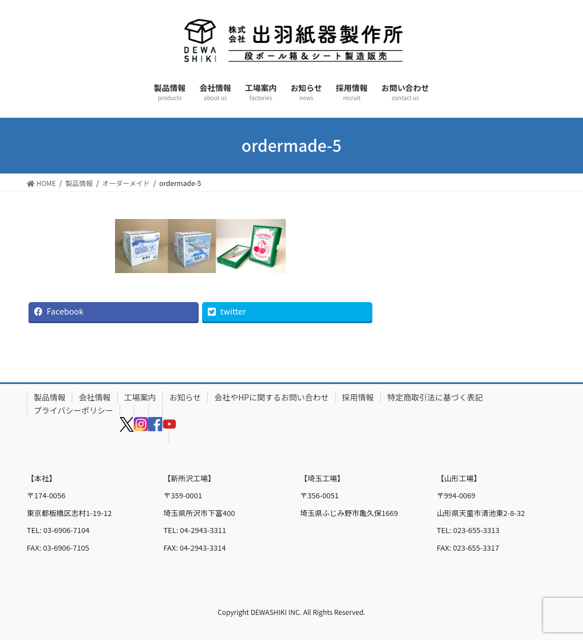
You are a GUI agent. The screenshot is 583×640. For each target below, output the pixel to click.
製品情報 (49, 397)
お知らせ (185, 397)
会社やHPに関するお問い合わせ (271, 397)
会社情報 (95, 397)
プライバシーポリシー (73, 410)
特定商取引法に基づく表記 (435, 397)
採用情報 (358, 397)
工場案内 (140, 397)
